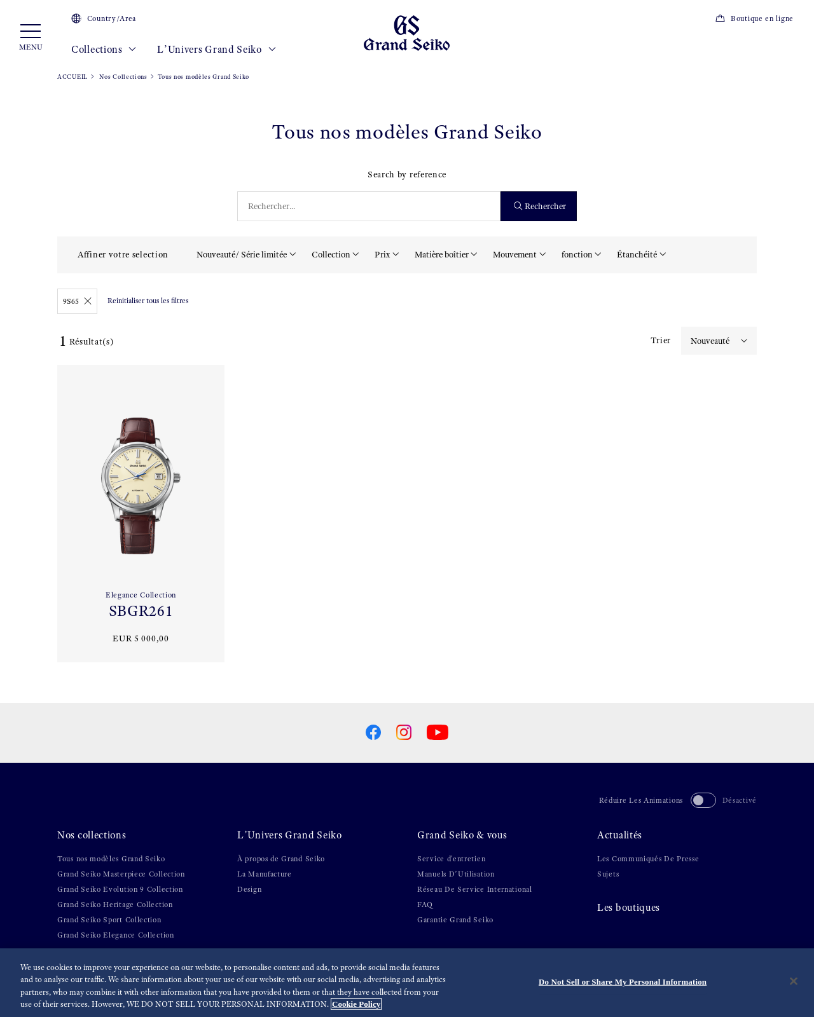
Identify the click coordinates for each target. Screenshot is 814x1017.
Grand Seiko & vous (462, 835)
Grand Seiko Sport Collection (109, 920)
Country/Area (103, 18)
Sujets (608, 874)
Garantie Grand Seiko (455, 920)
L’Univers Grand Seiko (216, 49)
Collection (331, 254)
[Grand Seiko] (407, 32)
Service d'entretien (451, 859)
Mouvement (515, 254)
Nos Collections (123, 76)
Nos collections (92, 835)
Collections (104, 49)
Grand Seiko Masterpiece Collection (121, 874)
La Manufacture (264, 874)
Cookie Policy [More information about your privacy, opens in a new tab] (356, 1004)
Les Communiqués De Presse (648, 859)
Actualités (619, 835)
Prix (382, 254)
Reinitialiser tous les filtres (147, 301)
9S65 (77, 301)
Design (249, 889)
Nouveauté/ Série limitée (242, 254)
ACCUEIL (72, 76)
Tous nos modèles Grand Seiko (111, 859)
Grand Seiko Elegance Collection (115, 935)
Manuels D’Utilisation (456, 874)
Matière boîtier (442, 254)
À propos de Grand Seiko (281, 859)
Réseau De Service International (474, 889)
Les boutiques (628, 907)
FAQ (425, 904)
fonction (577, 254)
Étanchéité (637, 254)
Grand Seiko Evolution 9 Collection (120, 889)
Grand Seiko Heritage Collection (115, 904)
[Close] (794, 981)
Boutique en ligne (754, 18)
